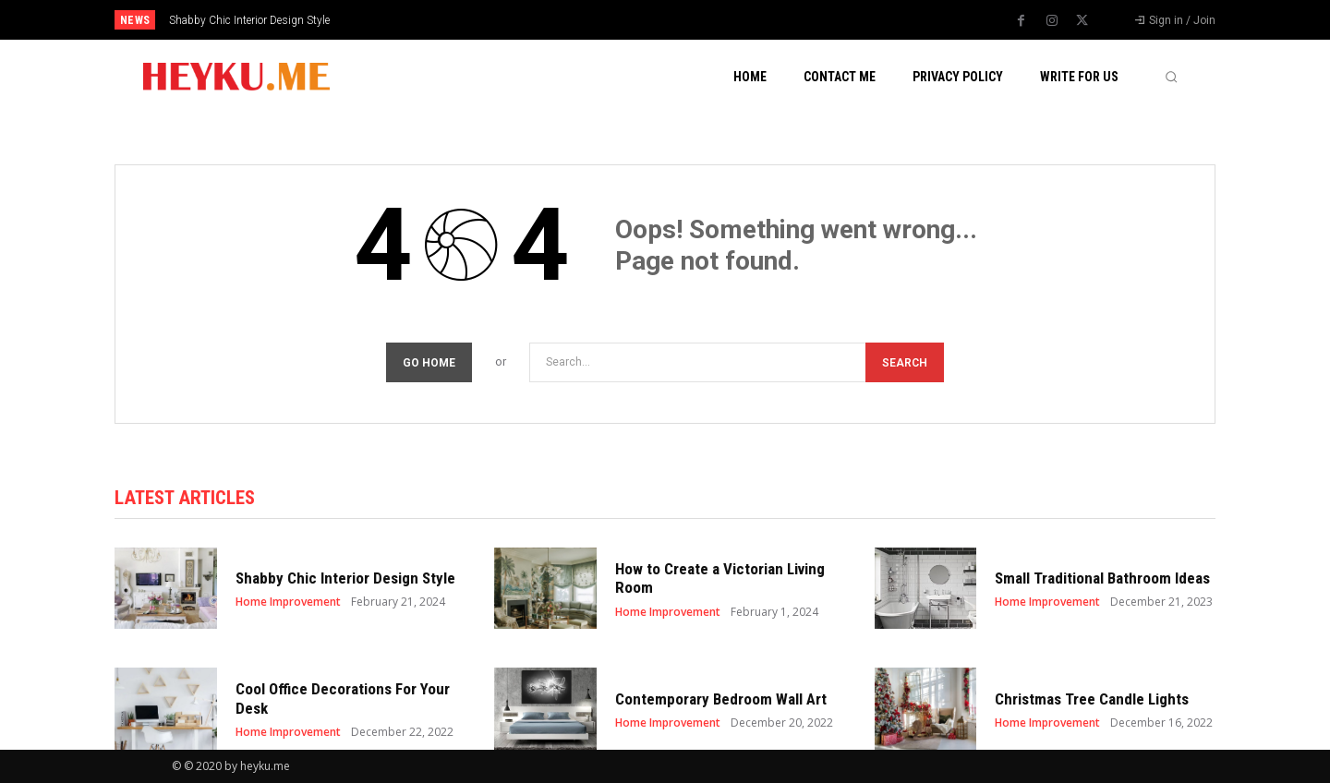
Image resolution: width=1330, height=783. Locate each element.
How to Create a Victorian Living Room (720, 578)
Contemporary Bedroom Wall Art (721, 699)
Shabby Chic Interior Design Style (249, 20)
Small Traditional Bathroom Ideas (1102, 578)
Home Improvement (288, 602)
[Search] (904, 362)
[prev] (696, 19)
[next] (726, 19)
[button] (1171, 76)
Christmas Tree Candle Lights (1092, 699)
